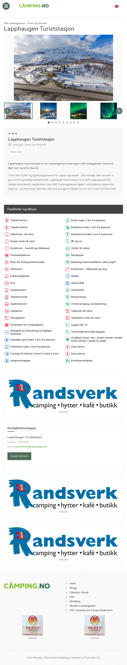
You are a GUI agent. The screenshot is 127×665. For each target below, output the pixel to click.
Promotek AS (92, 658)
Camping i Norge (79, 592)
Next (119, 111)
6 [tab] (67, 122)
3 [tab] (56, 122)
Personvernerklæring (57, 658)
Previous (7, 111)
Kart (72, 597)
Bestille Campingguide (82, 606)
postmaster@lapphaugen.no (31, 446)
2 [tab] (52, 122)
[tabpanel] (18, 111)
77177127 (23, 442)
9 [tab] (78, 122)
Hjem (73, 583)
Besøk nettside (19, 456)
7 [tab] (70, 122)
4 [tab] (59, 122)
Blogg (73, 588)
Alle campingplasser (14, 23)
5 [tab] (63, 122)
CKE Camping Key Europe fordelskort (91, 610)
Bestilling (75, 601)
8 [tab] (74, 122)
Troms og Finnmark (37, 23)
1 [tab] (48, 122)
